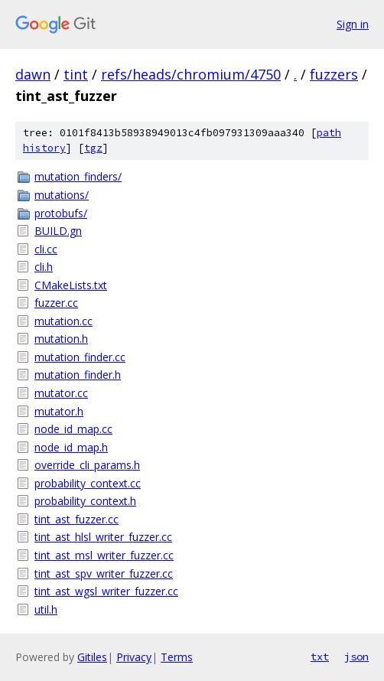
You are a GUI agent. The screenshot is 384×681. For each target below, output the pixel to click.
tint (75, 74)
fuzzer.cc (56, 302)
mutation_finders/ (78, 176)
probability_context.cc (87, 483)
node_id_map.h (71, 447)
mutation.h (61, 338)
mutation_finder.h (77, 374)
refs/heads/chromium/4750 (191, 74)
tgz (93, 148)
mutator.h (58, 411)
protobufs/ (60, 213)
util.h (45, 609)
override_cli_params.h (87, 465)
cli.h (43, 266)
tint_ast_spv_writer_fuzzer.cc (103, 573)
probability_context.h (85, 501)
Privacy (133, 657)
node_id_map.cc (73, 429)
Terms (177, 657)
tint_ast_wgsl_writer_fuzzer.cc (106, 591)
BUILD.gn (58, 230)
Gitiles (92, 657)
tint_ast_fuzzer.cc (76, 519)
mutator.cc (61, 393)
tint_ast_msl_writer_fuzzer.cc (104, 555)
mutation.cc (63, 321)
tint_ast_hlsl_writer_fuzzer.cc (103, 536)
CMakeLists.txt (70, 285)
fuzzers (334, 74)
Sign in (353, 24)
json (356, 656)
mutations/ (61, 194)
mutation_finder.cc (79, 357)
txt (320, 656)
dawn (32, 74)
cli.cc (45, 249)
